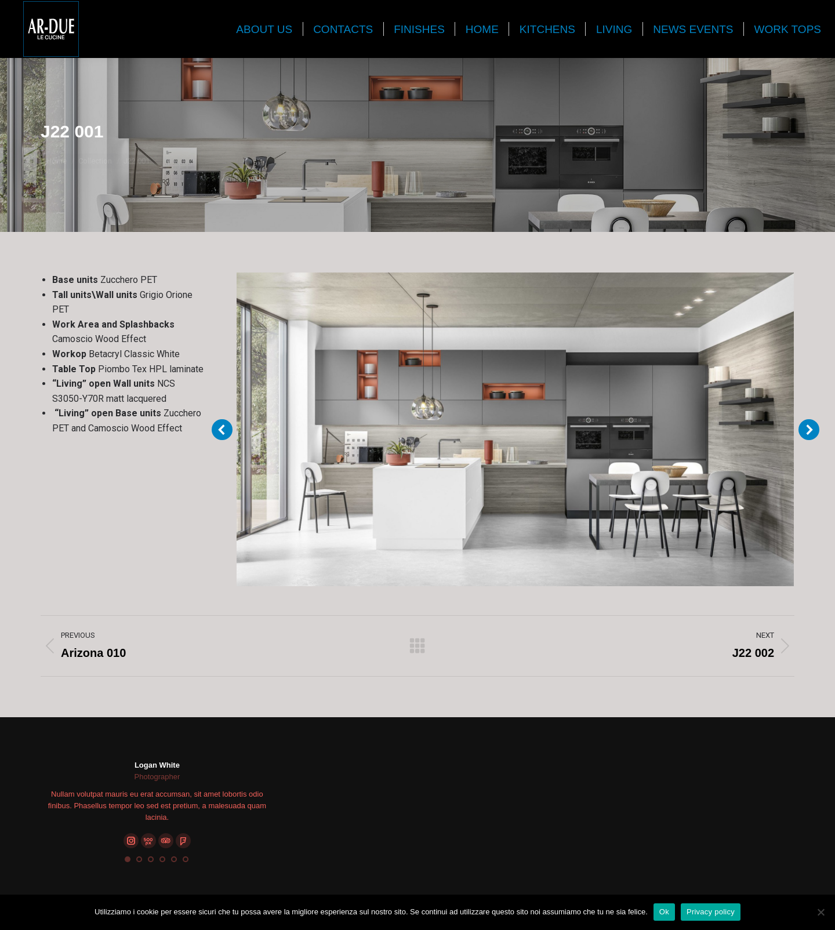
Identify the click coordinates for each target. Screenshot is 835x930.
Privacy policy (711, 911)
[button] (127, 859)
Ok (664, 911)
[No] (820, 912)
